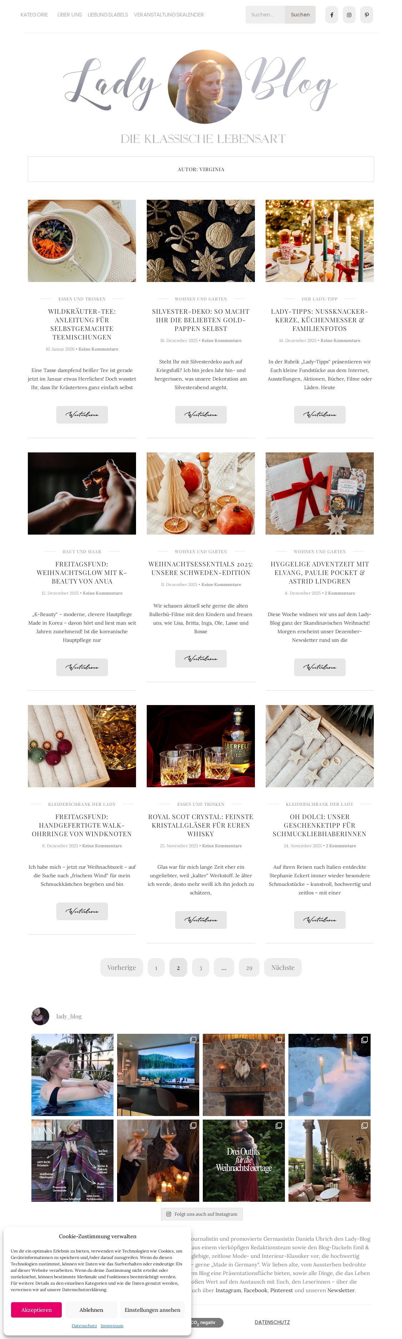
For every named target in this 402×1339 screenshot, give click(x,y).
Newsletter (341, 1290)
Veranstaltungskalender (169, 14)
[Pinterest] (366, 14)
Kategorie (34, 14)
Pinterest (281, 1290)
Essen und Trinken (82, 299)
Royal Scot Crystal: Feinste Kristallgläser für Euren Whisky (200, 825)
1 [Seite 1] (156, 967)
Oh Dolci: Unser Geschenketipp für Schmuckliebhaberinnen (320, 825)
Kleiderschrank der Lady (82, 804)
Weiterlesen (82, 415)
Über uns (69, 14)
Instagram (228, 1290)
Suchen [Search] (300, 14)
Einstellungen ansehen (152, 1309)
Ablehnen (91, 1309)
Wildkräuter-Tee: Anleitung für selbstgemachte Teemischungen (82, 324)
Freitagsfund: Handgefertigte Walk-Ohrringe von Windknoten (82, 825)
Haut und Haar (81, 551)
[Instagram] (349, 14)
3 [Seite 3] (200, 967)
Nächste (283, 967)
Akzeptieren (36, 1309)
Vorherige (121, 967)
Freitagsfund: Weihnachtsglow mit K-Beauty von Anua (82, 572)
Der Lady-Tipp (320, 299)
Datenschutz (84, 1325)
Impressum (112, 1325)
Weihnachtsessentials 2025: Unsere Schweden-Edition (201, 568)
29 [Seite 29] (249, 967)
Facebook (255, 1290)
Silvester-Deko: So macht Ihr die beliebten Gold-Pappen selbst (201, 320)
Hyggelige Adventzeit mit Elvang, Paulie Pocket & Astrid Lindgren (320, 572)
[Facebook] (331, 14)
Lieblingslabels (108, 14)
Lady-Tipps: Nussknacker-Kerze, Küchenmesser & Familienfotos (319, 320)
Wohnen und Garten (201, 299)
